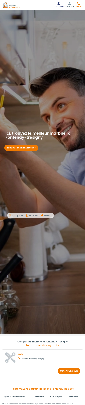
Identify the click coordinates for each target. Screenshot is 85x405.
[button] (79, 4)
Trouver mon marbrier (21, 147)
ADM (20, 353)
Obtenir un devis (69, 370)
